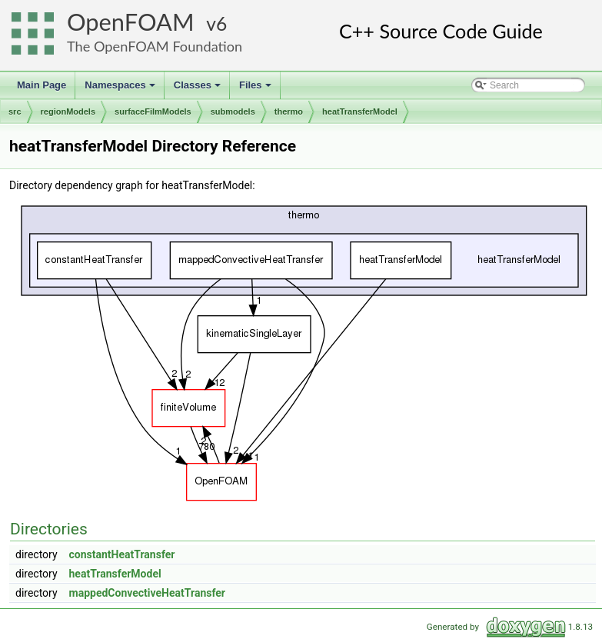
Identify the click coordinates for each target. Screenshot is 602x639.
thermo (288, 111)
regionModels (68, 111)
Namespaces (121, 89)
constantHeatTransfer (122, 554)
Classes (198, 89)
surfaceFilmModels (153, 111)
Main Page (41, 85)
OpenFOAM (131, 22)
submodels (233, 111)
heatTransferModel (359, 111)
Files (256, 89)
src (15, 111)
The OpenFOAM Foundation (154, 46)
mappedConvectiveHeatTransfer (147, 593)
